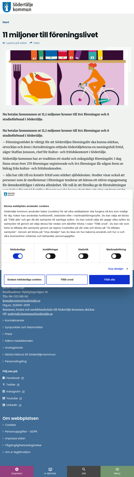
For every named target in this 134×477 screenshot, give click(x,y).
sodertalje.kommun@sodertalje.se (30, 314)
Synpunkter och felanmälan (24, 327)
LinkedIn (11, 405)
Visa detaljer (115, 268)
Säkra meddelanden (19, 341)
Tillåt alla (109, 279)
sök (84, 471)
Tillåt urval (67, 279)
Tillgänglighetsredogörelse (23, 445)
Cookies (10, 425)
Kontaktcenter (14, 320)
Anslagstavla (14, 348)
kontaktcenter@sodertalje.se (21, 300)
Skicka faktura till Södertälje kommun (30, 354)
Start (6, 22)
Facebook (13, 378)
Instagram (13, 391)
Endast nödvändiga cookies (25, 279)
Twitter (10, 385)
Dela (35, 43)
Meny (117, 471)
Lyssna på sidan (15, 43)
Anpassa (17, 471)
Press (8, 334)
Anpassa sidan (15, 438)
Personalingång (16, 361)
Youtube (12, 398)
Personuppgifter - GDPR (21, 432)
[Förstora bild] (67, 77)
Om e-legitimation (17, 452)
